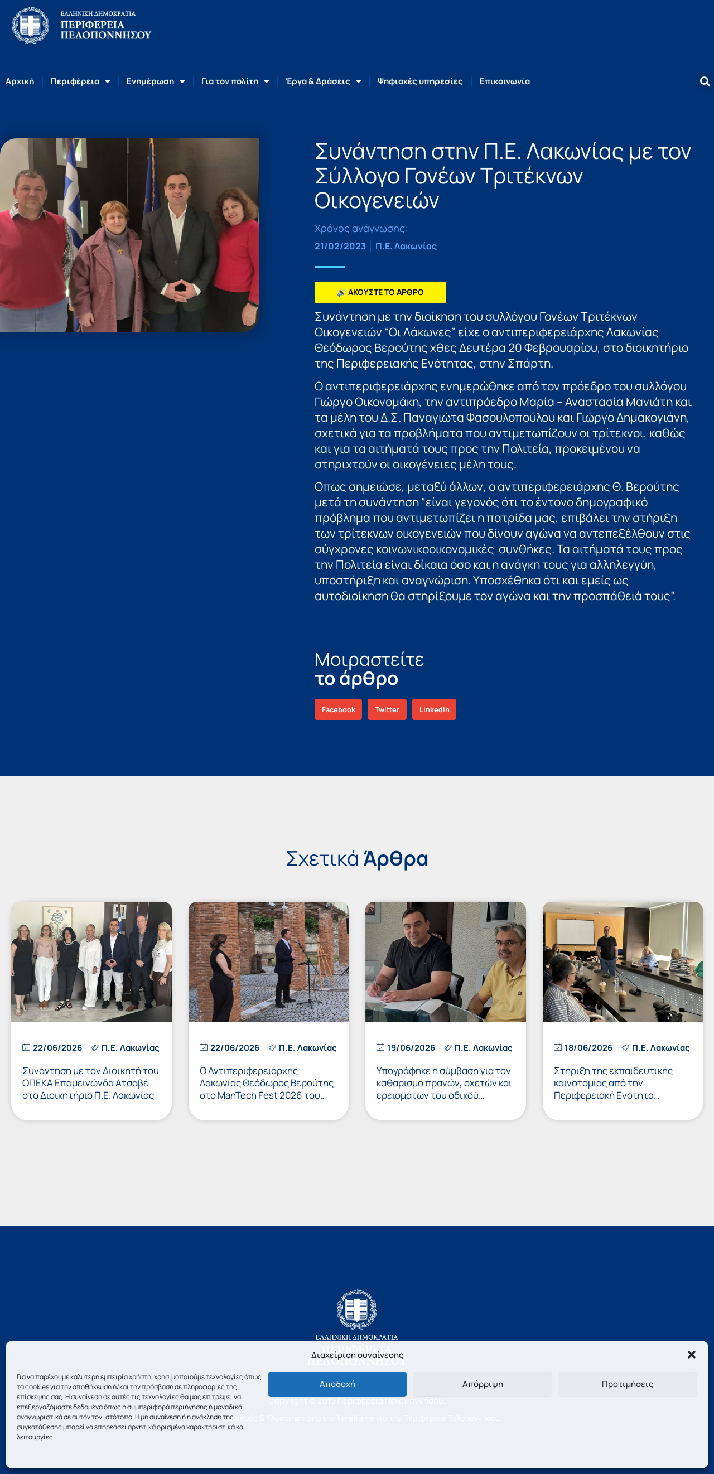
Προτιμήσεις (627, 1384)
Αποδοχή (337, 1384)
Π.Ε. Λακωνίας (406, 246)
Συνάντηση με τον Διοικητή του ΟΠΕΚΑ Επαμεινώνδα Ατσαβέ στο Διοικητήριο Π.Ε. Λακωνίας (90, 1082)
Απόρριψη (482, 1384)
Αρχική (20, 81)
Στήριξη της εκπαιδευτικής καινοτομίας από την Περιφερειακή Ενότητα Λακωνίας (613, 1089)
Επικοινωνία (505, 81)
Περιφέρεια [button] (80, 81)
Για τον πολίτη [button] (235, 81)
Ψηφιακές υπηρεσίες (420, 81)
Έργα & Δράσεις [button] (323, 81)
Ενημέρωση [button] (156, 81)
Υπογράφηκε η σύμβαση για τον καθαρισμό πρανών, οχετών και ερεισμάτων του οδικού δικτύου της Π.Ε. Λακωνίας (444, 1089)
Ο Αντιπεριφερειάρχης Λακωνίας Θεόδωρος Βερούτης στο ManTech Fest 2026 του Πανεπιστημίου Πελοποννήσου (267, 1089)
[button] (691, 1354)
